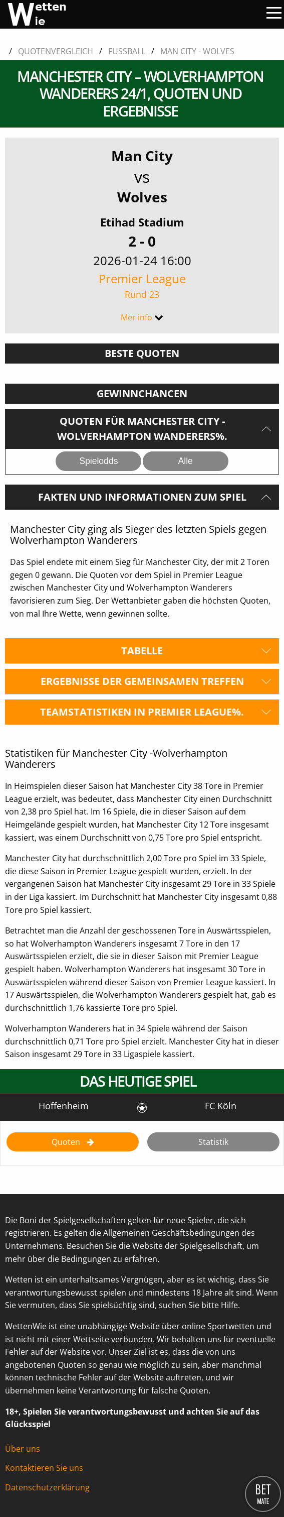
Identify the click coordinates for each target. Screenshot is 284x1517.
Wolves (142, 196)
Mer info (136, 317)
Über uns (22, 1448)
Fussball (126, 51)
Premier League (142, 285)
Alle (185, 461)
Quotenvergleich (55, 51)
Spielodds (98, 461)
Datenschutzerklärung (47, 1487)
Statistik (213, 1141)
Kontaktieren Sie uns (44, 1467)
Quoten (67, 1141)
